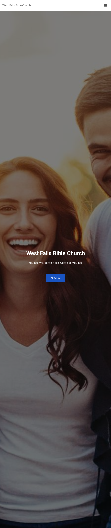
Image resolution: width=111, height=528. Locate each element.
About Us (55, 278)
